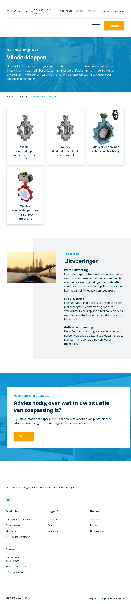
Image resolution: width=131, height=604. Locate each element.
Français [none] (90, 10)
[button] (96, 25)
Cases (51, 525)
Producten (22, 96)
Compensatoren (14, 525)
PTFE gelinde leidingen (17, 536)
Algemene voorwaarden (114, 598)
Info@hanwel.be (14, 572)
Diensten (53, 519)
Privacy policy (93, 598)
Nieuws (105, 11)
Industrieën (54, 531)
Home (10, 96)
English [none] (79, 10)
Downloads (96, 531)
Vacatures (118, 11)
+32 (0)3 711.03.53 (15, 566)
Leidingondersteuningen (18, 519)
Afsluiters (10, 531)
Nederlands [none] (66, 10)
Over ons (95, 519)
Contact (114, 26)
